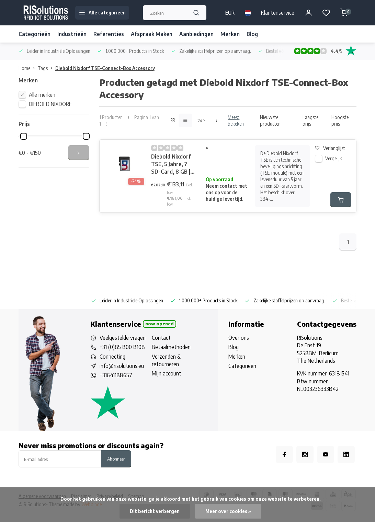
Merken (230, 34)
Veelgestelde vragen (123, 337)
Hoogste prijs (340, 120)
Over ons (238, 337)
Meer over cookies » (228, 511)
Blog (252, 34)
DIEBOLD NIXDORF (50, 104)
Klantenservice (277, 12)
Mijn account (166, 373)
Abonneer (116, 459)
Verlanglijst (330, 148)
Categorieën (34, 34)
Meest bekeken (236, 120)
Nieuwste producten (270, 120)
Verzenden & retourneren (166, 360)
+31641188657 (116, 375)
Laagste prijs (310, 120)
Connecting (112, 356)
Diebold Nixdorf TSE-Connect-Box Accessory (105, 68)
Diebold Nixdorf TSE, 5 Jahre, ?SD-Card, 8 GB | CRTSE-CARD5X (171, 164)
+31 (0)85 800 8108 (122, 347)
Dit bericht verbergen (155, 511)
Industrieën (72, 34)
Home (28, 68)
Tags (46, 68)
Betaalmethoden (171, 347)
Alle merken (42, 94)
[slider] (23, 136)
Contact (161, 337)
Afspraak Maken (151, 34)
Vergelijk (333, 158)
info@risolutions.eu (122, 365)
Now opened (159, 323)
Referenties (108, 34)
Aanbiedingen (196, 34)
